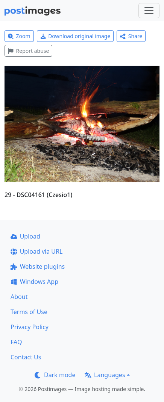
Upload (25, 236)
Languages (105, 375)
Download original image (75, 36)
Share (131, 36)
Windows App (34, 281)
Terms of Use (29, 312)
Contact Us (26, 357)
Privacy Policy (30, 327)
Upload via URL (36, 251)
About (19, 297)
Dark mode (55, 375)
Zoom (19, 36)
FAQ (16, 342)
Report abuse (28, 50)
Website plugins (38, 266)
